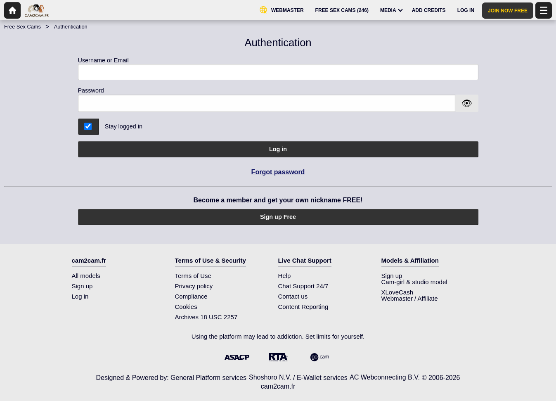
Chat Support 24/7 (303, 285)
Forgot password (278, 172)
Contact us (293, 296)
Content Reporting (303, 306)
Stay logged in (123, 126)
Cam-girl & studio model (414, 281)
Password (91, 90)
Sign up (82, 285)
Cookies (186, 306)
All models (86, 275)
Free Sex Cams (22, 27)
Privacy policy (194, 285)
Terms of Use (193, 275)
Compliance (191, 296)
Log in (278, 149)
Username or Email (278, 69)
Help (284, 275)
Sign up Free (278, 217)
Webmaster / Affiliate (409, 298)
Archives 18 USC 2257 (206, 316)
